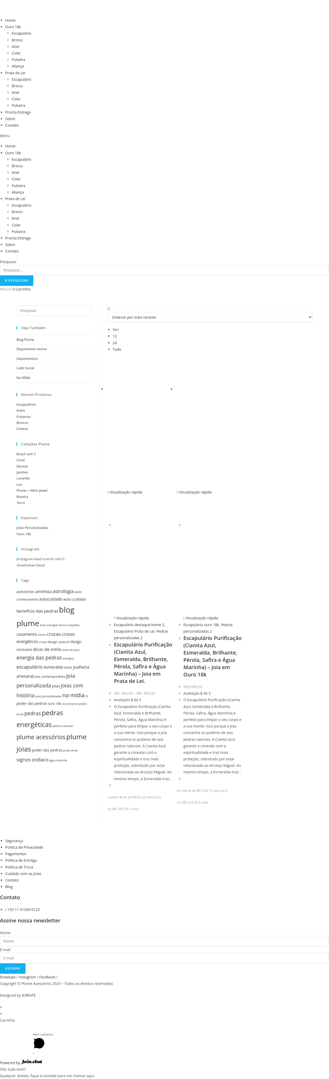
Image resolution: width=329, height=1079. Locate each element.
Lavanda (23, 478)
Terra (20, 502)
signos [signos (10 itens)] (23, 759)
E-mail (5, 949)
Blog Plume (25, 339)
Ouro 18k (13, 26)
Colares (22, 428)
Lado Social (25, 368)
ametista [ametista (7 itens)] (43, 591)
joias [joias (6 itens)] (56, 685)
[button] (164, 135)
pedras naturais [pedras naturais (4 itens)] (63, 726)
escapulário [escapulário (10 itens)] (29, 666)
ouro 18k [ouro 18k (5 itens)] (54, 703)
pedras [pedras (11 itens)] (32, 713)
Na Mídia (23, 377)
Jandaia (22, 472)
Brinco (17, 40)
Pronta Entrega (18, 112)
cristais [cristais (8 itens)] (54, 634)
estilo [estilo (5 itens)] (68, 667)
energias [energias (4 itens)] (68, 658)
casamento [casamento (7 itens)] (26, 634)
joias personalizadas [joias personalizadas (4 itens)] (48, 696)
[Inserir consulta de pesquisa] (53, 310)
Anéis (20, 410)
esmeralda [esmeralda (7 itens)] (53, 667)
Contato (12, 125)
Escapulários (26, 404)
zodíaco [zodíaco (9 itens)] (40, 759)
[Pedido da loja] (209, 317)
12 (115, 336)
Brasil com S (26, 454)
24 (115, 342)
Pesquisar (8, 261)
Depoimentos (27, 358)
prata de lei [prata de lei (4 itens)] (70, 750)
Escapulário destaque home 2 (139, 624)
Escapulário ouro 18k (201, 624)
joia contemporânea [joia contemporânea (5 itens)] (50, 676)
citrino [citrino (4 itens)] (42, 635)
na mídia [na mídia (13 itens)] (73, 695)
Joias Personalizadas (32, 527)
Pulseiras (23, 416)
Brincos (22, 422)
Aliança (18, 66)
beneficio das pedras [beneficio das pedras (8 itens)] (37, 611)
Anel (15, 46)
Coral (20, 460)
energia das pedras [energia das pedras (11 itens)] (39, 657)
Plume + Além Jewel (31, 490)
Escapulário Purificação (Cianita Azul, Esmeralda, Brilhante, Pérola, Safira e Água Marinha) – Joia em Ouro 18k (212, 656)
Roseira (22, 496)
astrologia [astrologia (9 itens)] (63, 591)
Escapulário (21, 33)
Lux (19, 484)
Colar (16, 53)
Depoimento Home (31, 349)
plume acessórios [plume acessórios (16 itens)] (40, 737)
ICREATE (29, 995)
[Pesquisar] (16, 280)
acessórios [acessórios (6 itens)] (25, 591)
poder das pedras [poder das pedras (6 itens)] (47, 750)
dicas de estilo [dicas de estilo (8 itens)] (47, 649)
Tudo (117, 349)
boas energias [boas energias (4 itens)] (49, 625)
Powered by (21, 1062)
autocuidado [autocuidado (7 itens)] (51, 599)
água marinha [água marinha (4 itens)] (58, 760)
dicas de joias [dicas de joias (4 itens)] (70, 650)
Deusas (22, 466)
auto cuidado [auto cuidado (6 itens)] (74, 599)
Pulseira (18, 59)
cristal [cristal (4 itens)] (43, 642)
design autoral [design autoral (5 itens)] (59, 642)
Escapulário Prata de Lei (134, 631)
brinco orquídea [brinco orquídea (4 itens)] (69, 625)
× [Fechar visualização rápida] (1, 1007)
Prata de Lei (15, 72)
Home (10, 20)
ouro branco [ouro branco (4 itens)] (70, 704)
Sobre (10, 118)
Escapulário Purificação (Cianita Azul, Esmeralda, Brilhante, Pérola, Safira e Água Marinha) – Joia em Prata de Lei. (143, 663)
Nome (5, 932)
